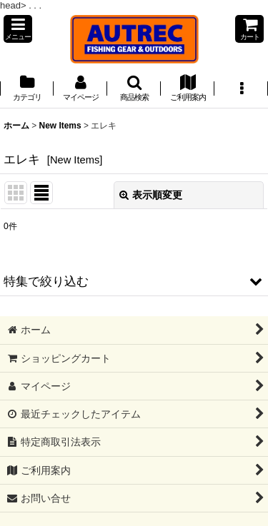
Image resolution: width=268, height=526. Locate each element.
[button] (18, 29)
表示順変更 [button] (150, 195)
